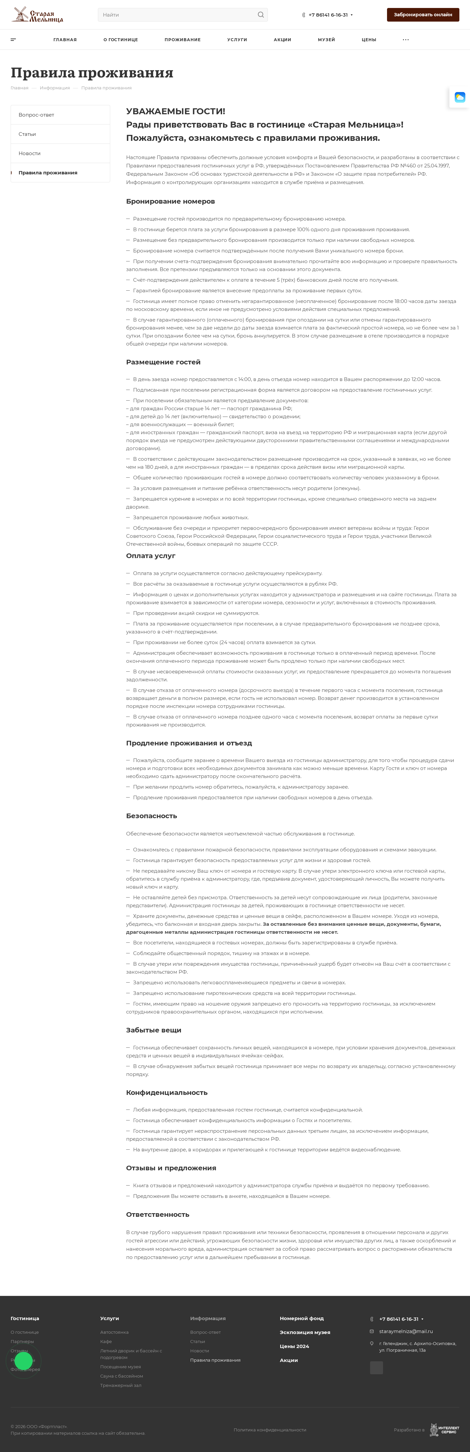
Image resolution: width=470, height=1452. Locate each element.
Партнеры (22, 1341)
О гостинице (25, 1332)
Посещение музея (120, 1366)
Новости (29, 153)
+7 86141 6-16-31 (328, 15)
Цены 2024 (294, 1346)
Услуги (109, 1318)
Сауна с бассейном (121, 1376)
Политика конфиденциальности (270, 1429)
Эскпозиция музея (305, 1332)
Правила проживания (48, 172)
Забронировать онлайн (423, 15)
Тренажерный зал (120, 1385)
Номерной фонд (302, 1318)
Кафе (106, 1341)
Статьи (27, 134)
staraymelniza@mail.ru (406, 1331)
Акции (289, 1360)
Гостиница (25, 1318)
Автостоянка (114, 1332)
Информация (208, 1318)
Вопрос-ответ (36, 115)
